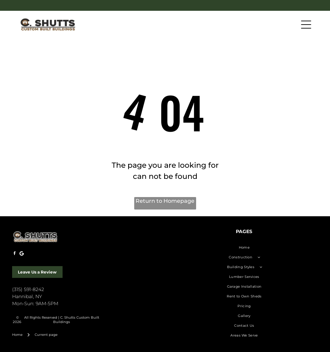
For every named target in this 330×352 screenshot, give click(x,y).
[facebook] (14, 254)
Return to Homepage (165, 201)
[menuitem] (244, 247)
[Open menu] (306, 25)
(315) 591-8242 (28, 289)
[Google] (22, 254)
